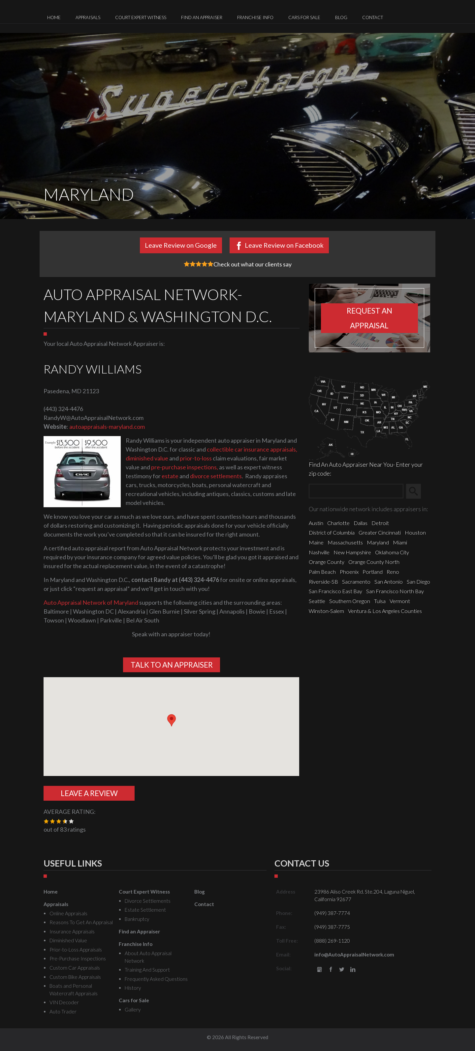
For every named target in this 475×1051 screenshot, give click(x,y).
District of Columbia (332, 532)
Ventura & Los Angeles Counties (385, 611)
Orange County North (373, 562)
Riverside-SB (323, 581)
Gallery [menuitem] (133, 1009)
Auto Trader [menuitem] (63, 1011)
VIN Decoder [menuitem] (64, 1002)
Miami (400, 542)
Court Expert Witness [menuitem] (140, 17)
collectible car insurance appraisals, (252, 449)
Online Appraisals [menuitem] (68, 913)
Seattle (317, 601)
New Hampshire (352, 552)
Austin (316, 523)
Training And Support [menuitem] (147, 970)
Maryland (378, 542)
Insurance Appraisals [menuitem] (72, 931)
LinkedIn (353, 970)
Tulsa (380, 601)
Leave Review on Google (181, 245)
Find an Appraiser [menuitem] (201, 17)
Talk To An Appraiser (172, 664)
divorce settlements (216, 476)
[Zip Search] (356, 491)
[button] (171, 720)
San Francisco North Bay (395, 591)
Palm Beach (322, 571)
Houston (415, 532)
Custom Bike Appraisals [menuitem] (75, 977)
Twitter (342, 970)
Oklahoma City (392, 552)
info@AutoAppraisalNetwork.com (354, 954)
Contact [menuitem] (372, 17)
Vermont (400, 601)
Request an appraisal (369, 318)
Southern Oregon (349, 601)
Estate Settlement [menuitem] (145, 910)
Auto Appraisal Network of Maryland (91, 602)
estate (170, 476)
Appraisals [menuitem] (88, 17)
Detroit (380, 523)
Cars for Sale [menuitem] (304, 17)
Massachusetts (345, 542)
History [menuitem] (133, 988)
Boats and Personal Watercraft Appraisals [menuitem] (73, 989)
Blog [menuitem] (341, 17)
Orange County (326, 562)
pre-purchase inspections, (184, 467)
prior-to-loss (196, 458)
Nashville (319, 552)
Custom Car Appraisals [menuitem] (74, 968)
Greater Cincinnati (380, 532)
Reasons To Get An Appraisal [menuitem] (81, 922)
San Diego (418, 581)
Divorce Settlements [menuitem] (148, 901)
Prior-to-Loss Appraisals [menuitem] (75, 950)
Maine (316, 542)
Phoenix (349, 571)
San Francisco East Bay (335, 591)
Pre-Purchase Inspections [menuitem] (77, 958)
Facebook (331, 970)
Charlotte (338, 523)
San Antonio (388, 581)
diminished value (147, 458)
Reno (393, 571)
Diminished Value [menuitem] (68, 940)
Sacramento (356, 581)
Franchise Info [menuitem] (255, 17)
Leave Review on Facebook (284, 245)
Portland (373, 571)
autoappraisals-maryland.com (107, 426)
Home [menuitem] (54, 17)
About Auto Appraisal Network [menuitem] (148, 957)
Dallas (360, 523)
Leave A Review (89, 793)
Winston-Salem (326, 611)
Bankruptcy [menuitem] (137, 919)
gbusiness (319, 970)
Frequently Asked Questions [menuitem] (156, 979)
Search (416, 491)
